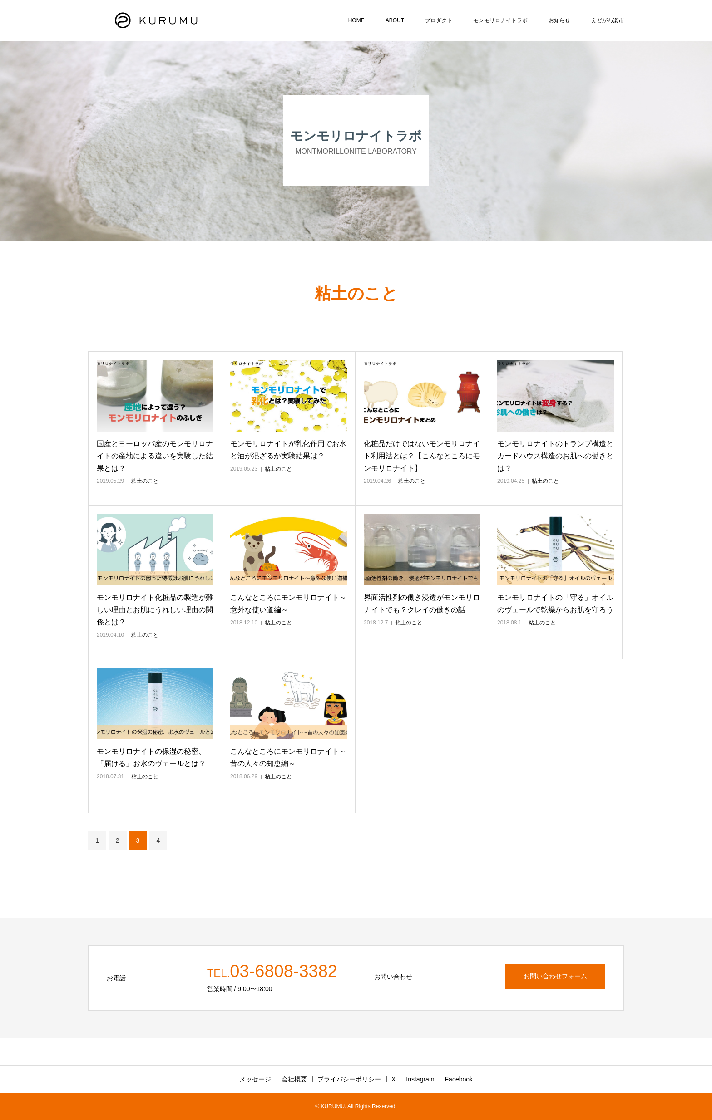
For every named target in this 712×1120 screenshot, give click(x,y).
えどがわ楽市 (607, 20)
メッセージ (255, 1079)
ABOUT (395, 20)
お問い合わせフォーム (555, 976)
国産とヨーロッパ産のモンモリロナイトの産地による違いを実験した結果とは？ (155, 456)
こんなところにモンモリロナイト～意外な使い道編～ (288, 604)
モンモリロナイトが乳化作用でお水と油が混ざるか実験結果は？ (288, 450)
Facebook (459, 1079)
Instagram (420, 1079)
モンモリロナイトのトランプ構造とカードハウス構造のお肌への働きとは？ (555, 456)
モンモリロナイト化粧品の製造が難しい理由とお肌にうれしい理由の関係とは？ (155, 610)
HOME (356, 20)
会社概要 (294, 1079)
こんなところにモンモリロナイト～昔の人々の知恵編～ (288, 757)
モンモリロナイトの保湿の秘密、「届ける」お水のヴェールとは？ (151, 757)
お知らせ (559, 20)
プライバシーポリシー (349, 1079)
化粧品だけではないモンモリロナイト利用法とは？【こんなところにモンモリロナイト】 (422, 456)
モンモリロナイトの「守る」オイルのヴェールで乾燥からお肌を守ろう (555, 604)
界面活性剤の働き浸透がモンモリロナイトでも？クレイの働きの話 (422, 604)
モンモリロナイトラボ (500, 20)
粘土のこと (144, 481)
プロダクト (438, 20)
